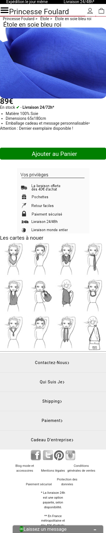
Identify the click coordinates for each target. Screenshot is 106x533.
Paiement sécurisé (39, 484)
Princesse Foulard (39, 11)
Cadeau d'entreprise (51, 440)
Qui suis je (51, 382)
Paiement (51, 420)
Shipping (51, 401)
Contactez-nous (51, 362)
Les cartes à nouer (21, 238)
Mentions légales (53, 471)
